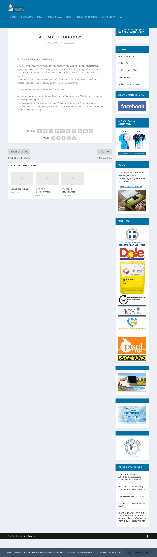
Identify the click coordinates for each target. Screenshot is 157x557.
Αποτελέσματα (126, 73)
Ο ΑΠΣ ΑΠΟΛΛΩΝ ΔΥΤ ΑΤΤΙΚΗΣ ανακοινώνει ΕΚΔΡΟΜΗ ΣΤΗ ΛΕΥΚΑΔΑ (130, 494)
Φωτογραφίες (125, 95)
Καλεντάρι (123, 80)
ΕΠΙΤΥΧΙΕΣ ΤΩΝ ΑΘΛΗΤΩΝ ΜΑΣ (131, 522)
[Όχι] (153, 552)
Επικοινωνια (108, 23)
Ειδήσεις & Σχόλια (127, 87)
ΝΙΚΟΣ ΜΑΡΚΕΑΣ (19, 202)
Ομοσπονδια (54, 23)
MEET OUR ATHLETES (131, 204)
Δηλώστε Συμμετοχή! (129, 102)
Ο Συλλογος (26, 23)
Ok (129, 552)
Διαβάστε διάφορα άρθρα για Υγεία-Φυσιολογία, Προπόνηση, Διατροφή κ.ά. (132, 195)
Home (13, 23)
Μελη (40, 23)
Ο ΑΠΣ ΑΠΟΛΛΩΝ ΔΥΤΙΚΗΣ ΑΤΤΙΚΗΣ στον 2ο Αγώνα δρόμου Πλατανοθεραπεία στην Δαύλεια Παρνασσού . (132, 535)
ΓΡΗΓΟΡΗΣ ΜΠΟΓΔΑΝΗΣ (68, 203)
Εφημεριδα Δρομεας (86, 23)
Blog (68, 23)
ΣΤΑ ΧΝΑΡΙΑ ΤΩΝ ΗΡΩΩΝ (131, 514)
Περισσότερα (141, 552)
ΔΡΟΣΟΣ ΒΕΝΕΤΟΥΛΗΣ (43, 203)
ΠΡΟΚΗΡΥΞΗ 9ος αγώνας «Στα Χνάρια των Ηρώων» (131, 505)
